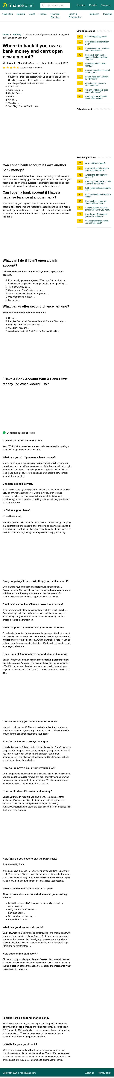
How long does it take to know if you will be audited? (98, 182)
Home (6, 34)
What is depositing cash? (96, 37)
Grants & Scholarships (75, 15)
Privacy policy (104, 1073)
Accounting (7, 14)
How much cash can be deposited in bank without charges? (96, 57)
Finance (43, 14)
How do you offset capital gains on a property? (96, 215)
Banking (21, 14)
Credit (32, 14)
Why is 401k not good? (95, 163)
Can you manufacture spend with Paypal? (97, 71)
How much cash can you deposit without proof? (96, 202)
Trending (81, 5)
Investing (107, 14)
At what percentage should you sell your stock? (96, 222)
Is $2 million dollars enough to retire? (98, 189)
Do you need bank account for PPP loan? (96, 78)
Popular (93, 5)
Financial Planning (55, 15)
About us (89, 1073)
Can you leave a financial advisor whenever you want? (97, 209)
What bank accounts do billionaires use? (95, 84)
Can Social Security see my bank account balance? (97, 169)
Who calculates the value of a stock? (98, 195)
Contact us (106, 5)
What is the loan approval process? (96, 176)
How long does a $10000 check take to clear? (96, 97)
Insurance (94, 14)
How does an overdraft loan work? (97, 43)
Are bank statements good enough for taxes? (96, 91)
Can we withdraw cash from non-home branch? (97, 49)
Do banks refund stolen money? (95, 65)
